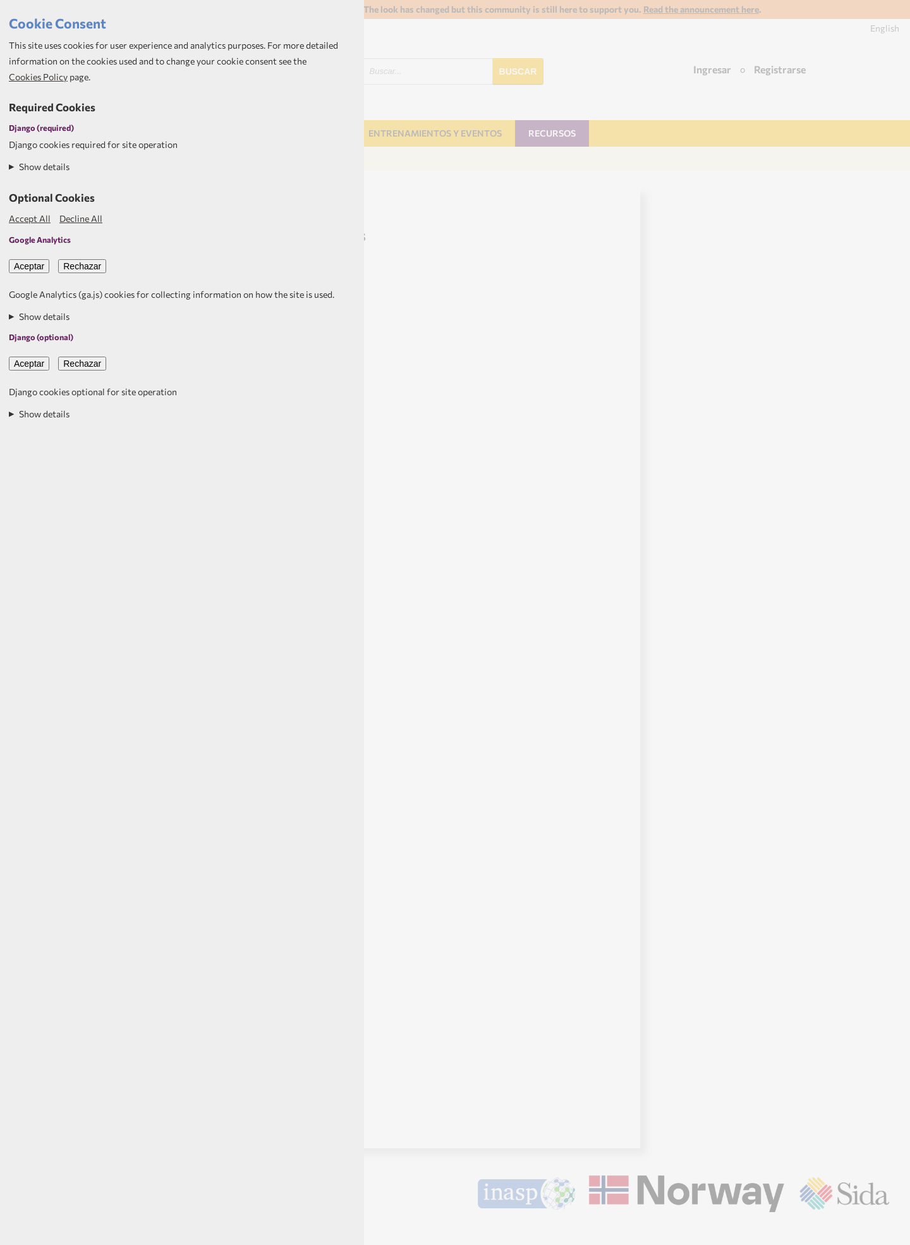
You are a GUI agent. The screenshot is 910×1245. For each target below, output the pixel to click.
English (884, 28)
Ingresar (712, 69)
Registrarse (780, 69)
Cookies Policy (38, 76)
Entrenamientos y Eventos (435, 133)
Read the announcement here (701, 9)
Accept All (30, 218)
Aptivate (878, 1230)
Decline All (80, 218)
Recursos (552, 133)
